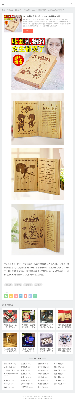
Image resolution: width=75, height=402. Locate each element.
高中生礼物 (43, 367)
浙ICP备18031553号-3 (45, 396)
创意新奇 (18, 10)
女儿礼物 (59, 380)
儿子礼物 (43, 380)
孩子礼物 (59, 377)
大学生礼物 (10, 367)
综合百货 (43, 363)
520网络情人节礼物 (11, 374)
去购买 (28, 30)
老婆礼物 (26, 373)
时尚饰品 (59, 367)
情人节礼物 (60, 370)
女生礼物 (9, 380)
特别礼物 (26, 380)
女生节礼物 (60, 383)
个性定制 (26, 10)
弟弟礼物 (9, 387)
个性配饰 (26, 370)
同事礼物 (59, 373)
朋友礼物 (43, 387)
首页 (3, 10)
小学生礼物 (27, 383)
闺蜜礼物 (26, 367)
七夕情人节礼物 (11, 370)
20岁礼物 (26, 377)
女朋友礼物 (28, 285)
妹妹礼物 (9, 383)
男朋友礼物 (43, 373)
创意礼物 (18, 285)
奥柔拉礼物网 (32, 396)
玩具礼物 (43, 370)
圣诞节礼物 (43, 383)
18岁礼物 (43, 377)
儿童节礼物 (27, 387)
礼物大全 (10, 10)
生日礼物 (38, 285)
